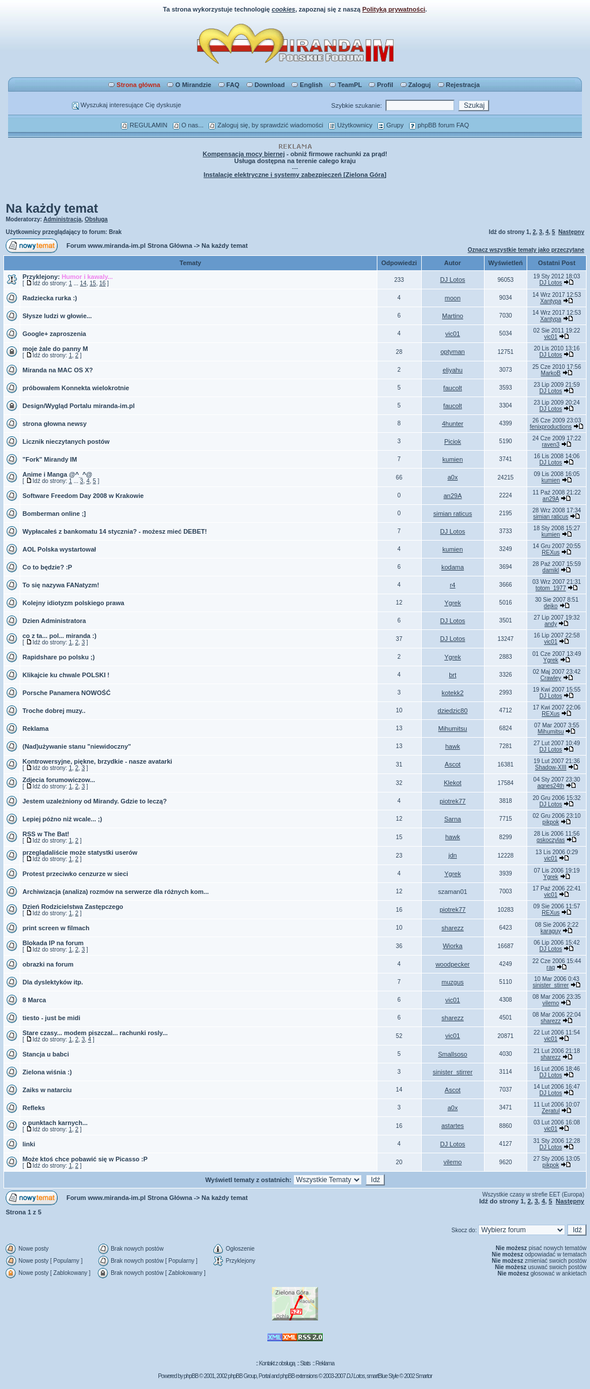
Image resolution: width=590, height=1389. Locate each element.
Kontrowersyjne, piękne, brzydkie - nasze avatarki (97, 761)
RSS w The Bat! (45, 834)
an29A (453, 495)
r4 (453, 585)
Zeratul (550, 1111)
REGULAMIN (144, 125)
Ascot (453, 764)
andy (550, 624)
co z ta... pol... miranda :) (59, 635)
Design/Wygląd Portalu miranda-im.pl (78, 405)
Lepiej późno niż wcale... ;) (62, 819)
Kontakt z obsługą (277, 1363)
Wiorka (452, 945)
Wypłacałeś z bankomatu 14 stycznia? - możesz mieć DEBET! (114, 531)
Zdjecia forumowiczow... (58, 779)
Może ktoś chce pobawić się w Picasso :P (85, 1159)
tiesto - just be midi (51, 1017)
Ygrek (452, 602)
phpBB (191, 1376)
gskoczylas (550, 840)
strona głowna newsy (54, 423)
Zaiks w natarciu (47, 1089)
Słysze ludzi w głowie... (57, 315)
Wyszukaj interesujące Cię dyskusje (126, 104)
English (307, 84)
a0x (453, 477)
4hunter (452, 423)
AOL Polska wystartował (59, 549)
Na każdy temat (52, 208)
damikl (550, 570)
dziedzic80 (453, 710)
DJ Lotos (452, 279)
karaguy (550, 931)
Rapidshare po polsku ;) (58, 657)
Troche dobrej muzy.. (53, 710)
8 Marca (34, 1000)
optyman (452, 351)
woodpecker (453, 964)
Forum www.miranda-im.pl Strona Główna (129, 245)
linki (28, 1144)
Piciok (452, 441)
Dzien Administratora (54, 620)
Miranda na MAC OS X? (57, 370)
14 (83, 283)
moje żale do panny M (55, 348)
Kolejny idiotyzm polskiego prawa (73, 602)
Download (266, 84)
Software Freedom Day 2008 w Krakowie (82, 495)
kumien (452, 459)
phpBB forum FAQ (439, 125)
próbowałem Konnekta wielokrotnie (75, 387)
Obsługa (96, 219)
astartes (452, 1125)
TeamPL (346, 84)
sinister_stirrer (550, 985)
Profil (381, 84)
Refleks (33, 1107)
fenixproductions (551, 427)
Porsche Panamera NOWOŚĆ (66, 692)
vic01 (452, 333)
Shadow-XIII (550, 767)
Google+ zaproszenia (54, 333)
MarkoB (551, 373)
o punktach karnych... (55, 1122)
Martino (452, 315)
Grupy (390, 125)
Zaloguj (415, 84)
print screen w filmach (55, 927)
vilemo (550, 1003)
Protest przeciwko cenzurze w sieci (75, 873)
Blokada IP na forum (53, 942)
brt (452, 674)
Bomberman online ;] (54, 513)
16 (102, 283)
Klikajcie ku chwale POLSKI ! (65, 674)
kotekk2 (453, 692)
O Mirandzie (189, 84)
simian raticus (452, 513)
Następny (571, 232)
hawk (452, 746)
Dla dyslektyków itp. (52, 982)
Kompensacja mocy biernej (244, 153)
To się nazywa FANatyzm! (60, 585)
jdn (452, 855)
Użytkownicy (350, 125)
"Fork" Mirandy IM (49, 459)
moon (453, 298)
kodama (452, 567)
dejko (551, 606)
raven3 (551, 444)
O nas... (188, 125)
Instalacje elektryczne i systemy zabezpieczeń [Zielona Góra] (294, 174)
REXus (550, 552)
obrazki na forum (48, 964)
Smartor (423, 1376)
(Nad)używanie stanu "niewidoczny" (76, 746)
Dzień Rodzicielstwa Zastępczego (72, 906)
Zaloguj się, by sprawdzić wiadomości (266, 125)
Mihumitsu (452, 728)
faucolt (452, 387)
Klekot (453, 782)
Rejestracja (459, 84)
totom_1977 (550, 588)
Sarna (452, 819)
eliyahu (452, 370)
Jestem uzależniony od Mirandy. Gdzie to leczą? (94, 801)
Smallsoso (452, 1054)
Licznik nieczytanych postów (65, 441)
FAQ (229, 84)
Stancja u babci (45, 1054)
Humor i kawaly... (87, 276)
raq (551, 967)
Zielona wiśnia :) (47, 1072)
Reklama (35, 728)
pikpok (550, 822)
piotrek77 (453, 801)
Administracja (62, 219)
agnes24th (550, 786)
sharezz (452, 927)
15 (93, 283)
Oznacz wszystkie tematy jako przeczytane (526, 250)
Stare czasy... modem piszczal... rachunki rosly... (95, 1032)
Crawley (550, 678)
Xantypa (550, 301)
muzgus (452, 982)
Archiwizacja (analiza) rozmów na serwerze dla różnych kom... (115, 891)
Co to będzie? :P (47, 567)
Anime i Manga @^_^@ (57, 474)
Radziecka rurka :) (49, 298)
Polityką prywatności (393, 9)
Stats (305, 1363)
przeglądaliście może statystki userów (79, 852)
